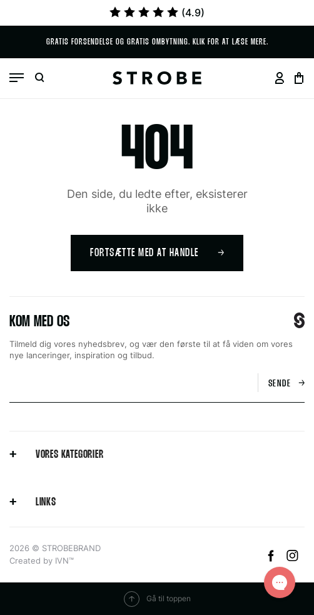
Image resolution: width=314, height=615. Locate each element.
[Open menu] (16, 77)
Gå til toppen (157, 599)
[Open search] (39, 78)
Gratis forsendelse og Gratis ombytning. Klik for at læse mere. (157, 42)
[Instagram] (292, 558)
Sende (286, 383)
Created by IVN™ (41, 561)
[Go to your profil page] (279, 78)
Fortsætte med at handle (157, 253)
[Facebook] (272, 558)
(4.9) (157, 12)
